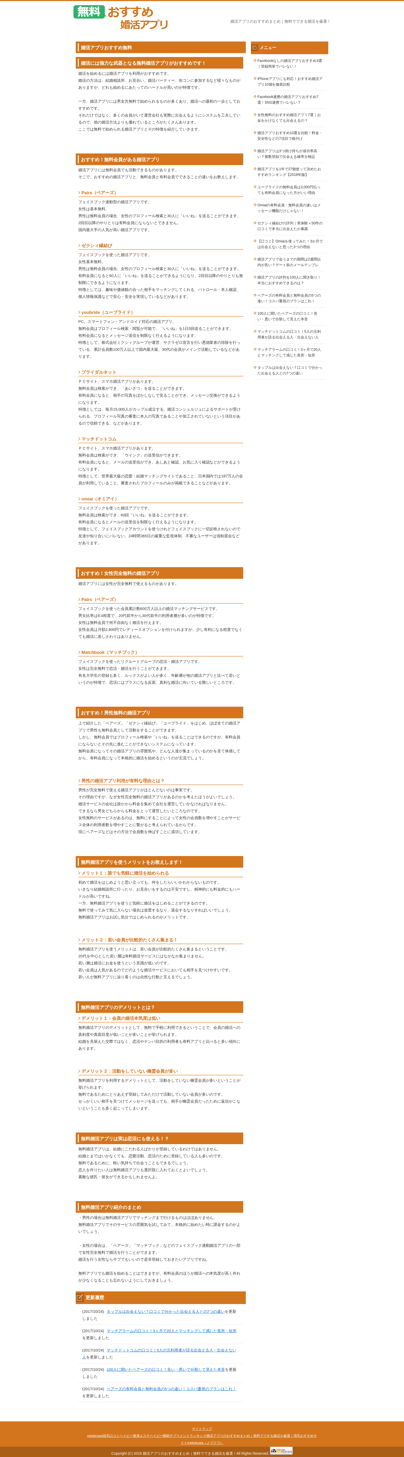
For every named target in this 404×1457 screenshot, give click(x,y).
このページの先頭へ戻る (315, 1418)
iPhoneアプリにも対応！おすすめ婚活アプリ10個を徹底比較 (290, 82)
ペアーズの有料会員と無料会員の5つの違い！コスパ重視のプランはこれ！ (171, 1389)
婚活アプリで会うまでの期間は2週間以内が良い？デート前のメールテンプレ (289, 262)
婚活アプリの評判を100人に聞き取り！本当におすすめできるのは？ (289, 280)
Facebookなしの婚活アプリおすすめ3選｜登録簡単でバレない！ (289, 64)
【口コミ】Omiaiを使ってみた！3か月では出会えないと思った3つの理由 (290, 244)
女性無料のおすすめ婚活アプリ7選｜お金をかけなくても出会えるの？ (289, 118)
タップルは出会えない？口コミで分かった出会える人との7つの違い (166, 1311)
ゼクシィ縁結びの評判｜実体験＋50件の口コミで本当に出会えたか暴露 (290, 226)
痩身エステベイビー (148, 1436)
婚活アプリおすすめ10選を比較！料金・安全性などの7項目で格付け (290, 136)
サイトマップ (202, 1429)
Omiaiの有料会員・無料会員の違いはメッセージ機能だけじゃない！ (289, 208)
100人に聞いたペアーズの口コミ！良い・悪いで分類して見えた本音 (166, 1369)
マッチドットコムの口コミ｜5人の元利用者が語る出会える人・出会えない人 (289, 334)
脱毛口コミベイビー (118, 1436)
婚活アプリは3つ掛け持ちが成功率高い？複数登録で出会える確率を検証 (287, 154)
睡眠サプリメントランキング (184, 1436)
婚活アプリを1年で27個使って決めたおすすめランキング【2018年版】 (289, 172)
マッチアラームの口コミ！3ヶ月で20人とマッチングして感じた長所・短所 (172, 1331)
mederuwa (95, 1436)
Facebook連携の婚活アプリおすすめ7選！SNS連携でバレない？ (287, 100)
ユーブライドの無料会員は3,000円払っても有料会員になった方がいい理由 (289, 190)
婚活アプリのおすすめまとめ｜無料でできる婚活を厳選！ (249, 1436)
